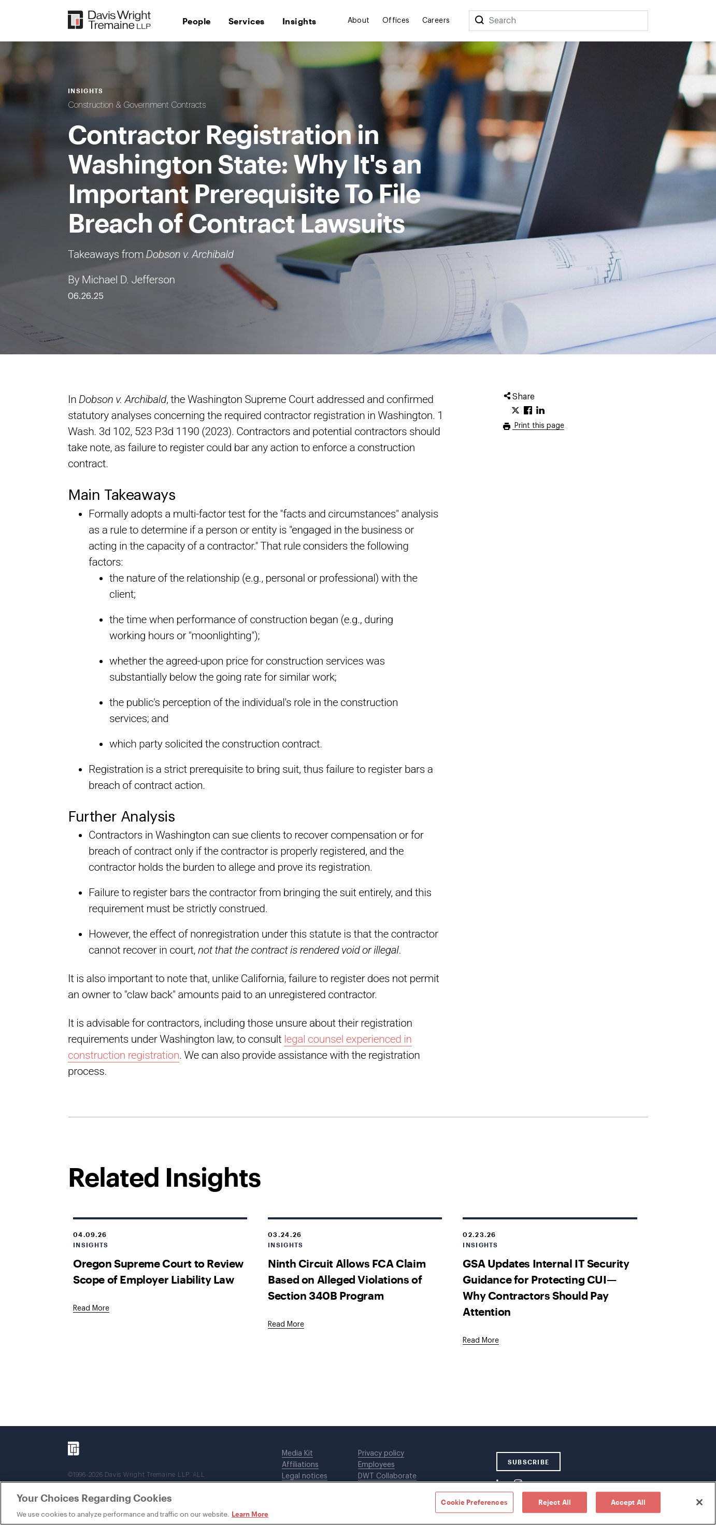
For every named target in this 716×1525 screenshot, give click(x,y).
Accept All (628, 1502)
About (359, 20)
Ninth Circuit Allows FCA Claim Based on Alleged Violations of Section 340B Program (346, 1279)
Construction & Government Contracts (137, 105)
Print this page (538, 425)
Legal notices (304, 1476)
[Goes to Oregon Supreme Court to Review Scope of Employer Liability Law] (91, 1308)
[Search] (479, 21)
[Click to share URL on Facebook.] (528, 410)
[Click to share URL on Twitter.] (515, 410)
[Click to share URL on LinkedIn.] (540, 410)
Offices (396, 20)
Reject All (554, 1502)
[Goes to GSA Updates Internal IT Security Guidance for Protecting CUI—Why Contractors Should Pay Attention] (481, 1340)
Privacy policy (381, 1453)
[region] (358, 1503)
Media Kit (297, 1453)
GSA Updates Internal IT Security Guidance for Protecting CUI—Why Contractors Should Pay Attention (546, 1287)
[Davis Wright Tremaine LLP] (109, 20)
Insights (299, 21)
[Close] (699, 1502)
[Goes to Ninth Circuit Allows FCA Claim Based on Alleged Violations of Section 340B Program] (286, 1324)
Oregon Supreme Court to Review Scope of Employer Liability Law (158, 1271)
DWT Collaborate (387, 1476)
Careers (436, 20)
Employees (376, 1465)
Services (246, 21)
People (196, 21)
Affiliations (300, 1465)
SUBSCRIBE (529, 1461)
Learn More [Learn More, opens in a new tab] (250, 1514)
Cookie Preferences (474, 1502)
